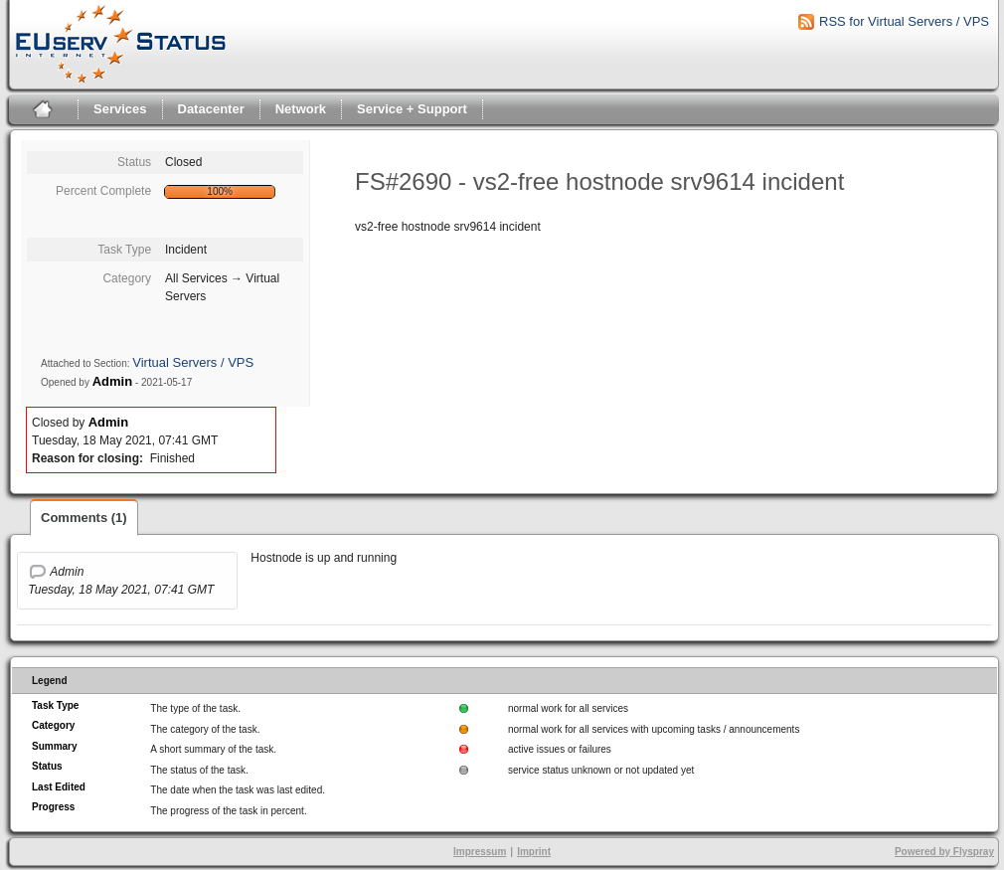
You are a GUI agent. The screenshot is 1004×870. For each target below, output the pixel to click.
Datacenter (211, 108)
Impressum (479, 851)
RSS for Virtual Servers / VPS (904, 21)
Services (120, 108)
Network (300, 108)
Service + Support (412, 108)
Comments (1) (84, 517)
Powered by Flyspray (944, 851)
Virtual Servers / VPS (192, 362)
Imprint (534, 851)
